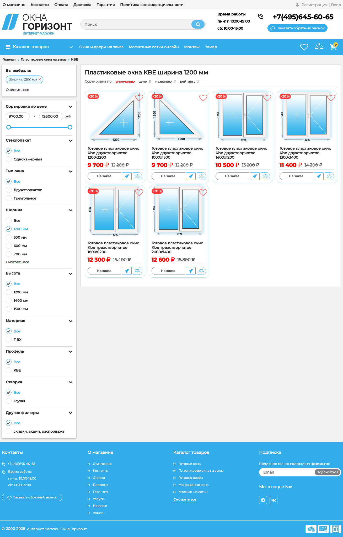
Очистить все (17, 90)
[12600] (51, 116)
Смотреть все (17, 262)
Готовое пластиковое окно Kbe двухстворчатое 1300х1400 (305, 154)
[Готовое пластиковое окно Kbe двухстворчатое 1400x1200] (243, 121)
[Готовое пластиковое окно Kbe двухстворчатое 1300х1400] (307, 121)
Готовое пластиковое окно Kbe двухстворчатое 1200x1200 (113, 154)
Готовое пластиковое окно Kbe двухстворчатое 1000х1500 (177, 154)
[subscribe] (300, 472)
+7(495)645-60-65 (303, 17)
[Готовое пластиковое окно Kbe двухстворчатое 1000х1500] (179, 121)
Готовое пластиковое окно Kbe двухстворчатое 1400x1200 (241, 154)
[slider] (8, 127)
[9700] (18, 116)
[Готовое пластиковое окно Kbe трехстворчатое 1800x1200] (115, 216)
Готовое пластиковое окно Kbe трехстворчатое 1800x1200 (113, 249)
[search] (143, 24)
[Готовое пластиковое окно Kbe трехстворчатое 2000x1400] (179, 216)
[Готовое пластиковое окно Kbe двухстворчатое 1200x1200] (115, 121)
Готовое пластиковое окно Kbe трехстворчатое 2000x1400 (177, 249)
